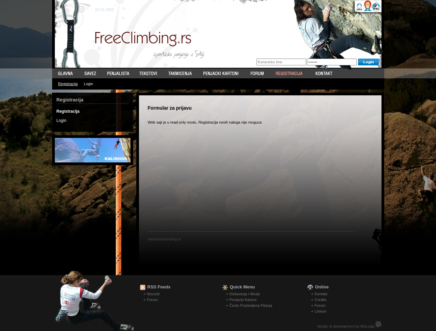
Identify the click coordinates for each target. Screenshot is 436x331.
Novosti (153, 294)
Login (88, 84)
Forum (152, 300)
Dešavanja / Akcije (245, 294)
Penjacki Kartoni (243, 300)
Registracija (68, 84)
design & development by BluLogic (346, 326)
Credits (321, 300)
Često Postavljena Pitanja (251, 305)
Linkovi (320, 311)
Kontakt (321, 294)
